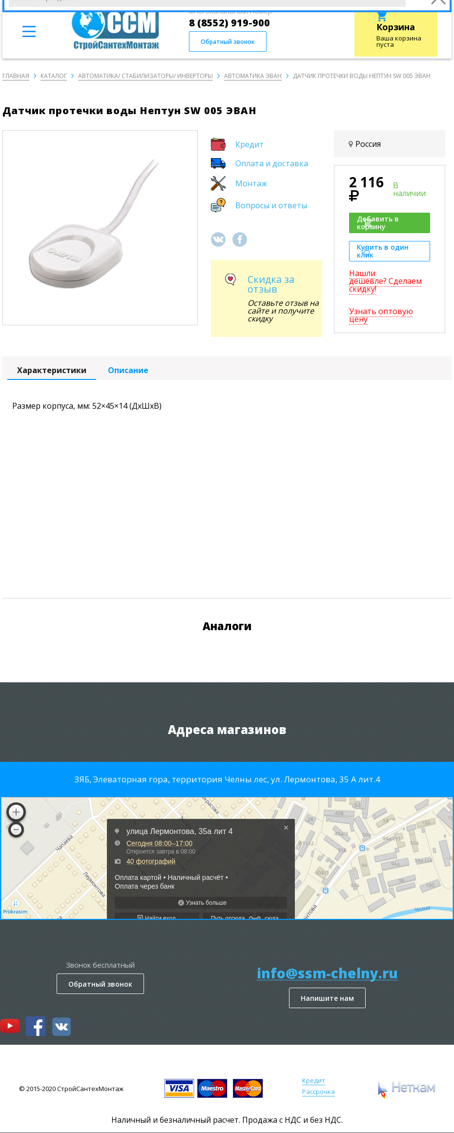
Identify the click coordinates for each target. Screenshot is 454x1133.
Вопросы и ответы (271, 205)
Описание (128, 370)
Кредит (249, 144)
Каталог (54, 76)
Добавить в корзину (378, 222)
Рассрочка (318, 1091)
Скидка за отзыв (271, 284)
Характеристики (51, 370)
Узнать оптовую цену (381, 315)
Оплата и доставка (271, 163)
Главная (15, 76)
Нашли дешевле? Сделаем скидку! (385, 281)
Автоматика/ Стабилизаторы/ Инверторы (145, 76)
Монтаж (251, 183)
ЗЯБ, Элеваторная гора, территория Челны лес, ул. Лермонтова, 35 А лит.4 (227, 779)
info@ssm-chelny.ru (327, 973)
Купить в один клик (383, 250)
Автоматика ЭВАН (253, 76)
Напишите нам (327, 998)
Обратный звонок (228, 42)
